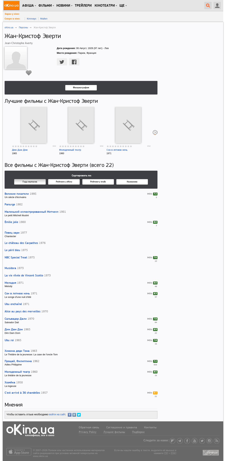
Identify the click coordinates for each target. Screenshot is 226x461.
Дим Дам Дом (20, 150)
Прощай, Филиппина (18, 361)
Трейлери (83, 6)
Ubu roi (9, 340)
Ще (122, 6)
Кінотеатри (105, 6)
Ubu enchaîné (13, 304)
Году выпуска (30, 182)
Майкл (43, 18)
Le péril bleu (12, 250)
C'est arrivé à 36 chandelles (22, 392)
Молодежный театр (70, 150)
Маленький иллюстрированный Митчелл (31, 211)
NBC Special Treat (16, 257)
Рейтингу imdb (98, 182)
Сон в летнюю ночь (117, 150)
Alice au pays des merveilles (22, 311)
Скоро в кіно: (12, 18)
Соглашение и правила (121, 427)
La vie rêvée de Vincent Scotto (24, 275)
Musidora (10, 268)
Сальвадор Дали (16, 318)
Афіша (28, 6)
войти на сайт (57, 414)
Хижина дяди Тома (17, 351)
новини (63, 6)
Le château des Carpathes (21, 243)
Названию (132, 182)
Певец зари (12, 232)
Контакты (150, 427)
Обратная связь (89, 427)
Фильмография (81, 87)
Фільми (45, 6)
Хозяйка (10, 382)
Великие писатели (17, 194)
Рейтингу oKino (64, 182)
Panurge (10, 204)
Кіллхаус (31, 18)
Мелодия (10, 283)
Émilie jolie (11, 222)
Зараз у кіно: (12, 13)
